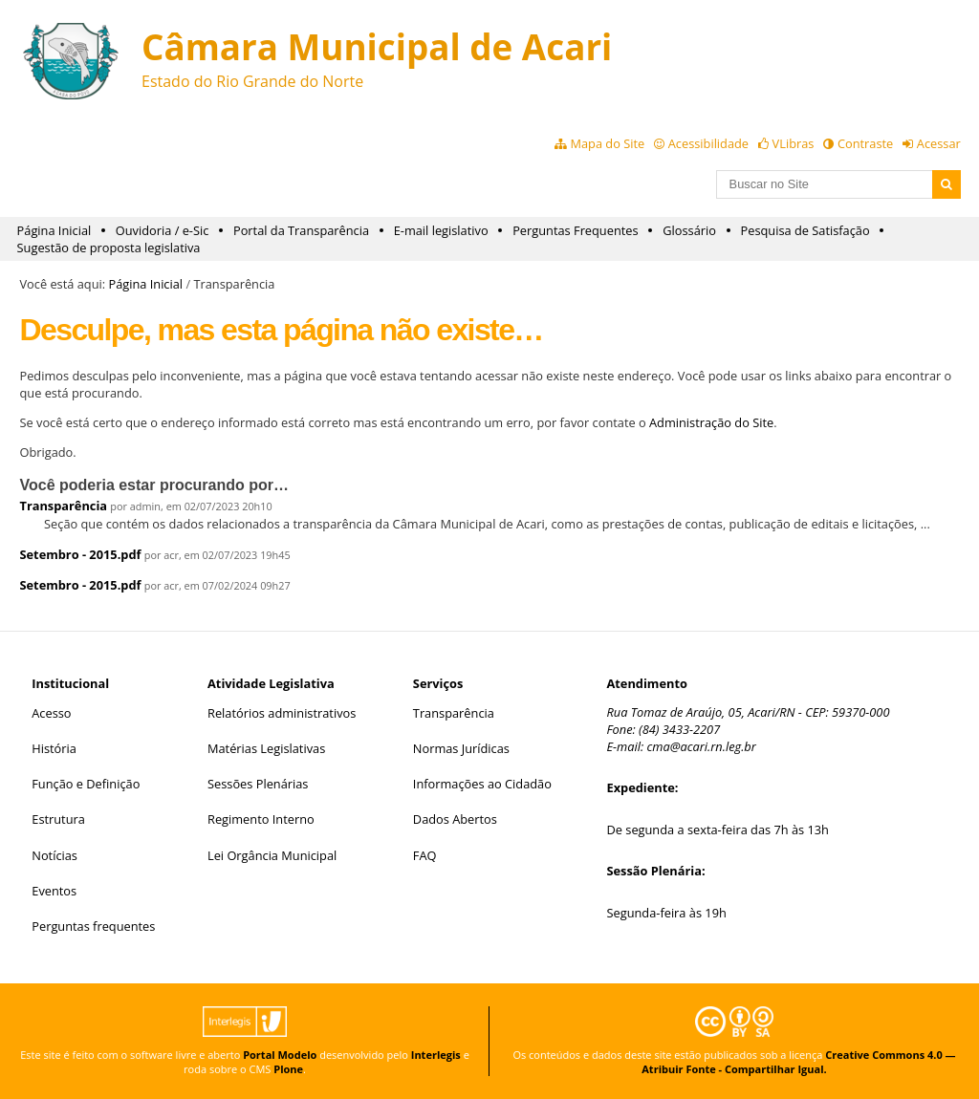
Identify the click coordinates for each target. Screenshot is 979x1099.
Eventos (54, 890)
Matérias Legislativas (266, 748)
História (54, 748)
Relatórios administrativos (281, 713)
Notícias (54, 855)
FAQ (425, 855)
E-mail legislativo (441, 230)
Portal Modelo (279, 1054)
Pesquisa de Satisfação (805, 230)
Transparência (63, 505)
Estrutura (58, 819)
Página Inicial (54, 230)
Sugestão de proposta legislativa (109, 247)
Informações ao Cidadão (482, 783)
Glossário (689, 230)
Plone (288, 1069)
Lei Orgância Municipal (272, 855)
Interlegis (436, 1054)
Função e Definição (86, 783)
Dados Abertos (455, 819)
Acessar (939, 143)
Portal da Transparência (301, 230)
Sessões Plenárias (257, 783)
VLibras (793, 143)
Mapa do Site (607, 143)
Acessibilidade (708, 143)
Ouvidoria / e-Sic (162, 230)
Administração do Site (711, 422)
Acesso (51, 713)
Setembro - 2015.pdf (80, 554)
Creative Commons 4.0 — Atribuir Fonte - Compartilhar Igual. (798, 1061)
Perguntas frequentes (93, 926)
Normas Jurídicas (461, 748)
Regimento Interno (261, 819)
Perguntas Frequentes (575, 230)
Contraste (865, 143)
